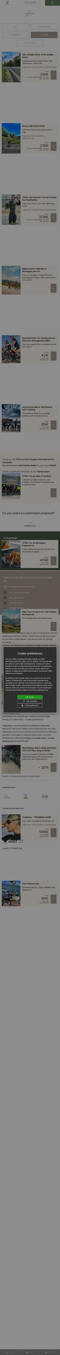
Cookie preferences (30, 706)
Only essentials (30, 701)
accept (30, 697)
